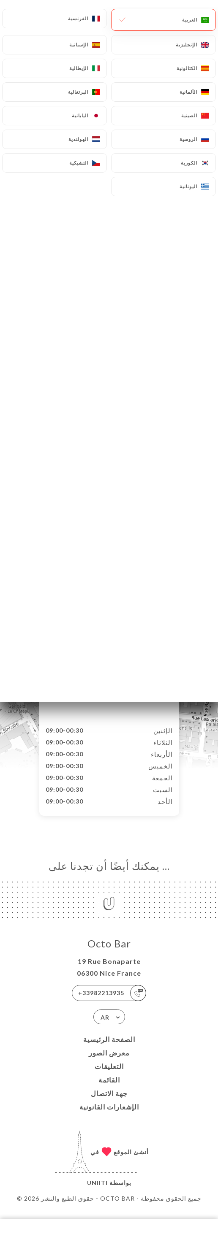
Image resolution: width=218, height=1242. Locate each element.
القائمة (109, 1089)
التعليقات (109, 1075)
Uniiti (97, 1191)
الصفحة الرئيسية (109, 1048)
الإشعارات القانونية (109, 1116)
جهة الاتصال (109, 1102)
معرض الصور (109, 1062)
